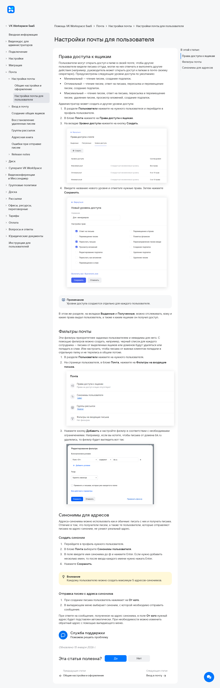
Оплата (11, 222)
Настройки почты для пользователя (29, 97)
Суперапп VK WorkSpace (23, 168)
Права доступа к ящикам (198, 56)
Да (115, 658)
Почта (10, 72)
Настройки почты (21, 79)
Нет (139, 658)
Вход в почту (18, 106)
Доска (10, 192)
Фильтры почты (192, 62)
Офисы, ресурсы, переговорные (18, 207)
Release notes (18, 154)
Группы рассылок (23, 130)
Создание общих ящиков (28, 113)
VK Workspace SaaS (19, 26)
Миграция (13, 65)
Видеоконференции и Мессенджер (19, 176)
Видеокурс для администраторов (18, 43)
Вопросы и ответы (18, 229)
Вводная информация (23, 34)
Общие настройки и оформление (28, 87)
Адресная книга (22, 137)
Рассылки (13, 199)
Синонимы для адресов (197, 67)
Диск (10, 161)
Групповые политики (20, 185)
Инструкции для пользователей (19, 244)
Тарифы (11, 216)
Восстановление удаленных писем (23, 121)
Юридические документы (23, 236)
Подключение (15, 52)
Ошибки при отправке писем (26, 145)
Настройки (13, 58)
